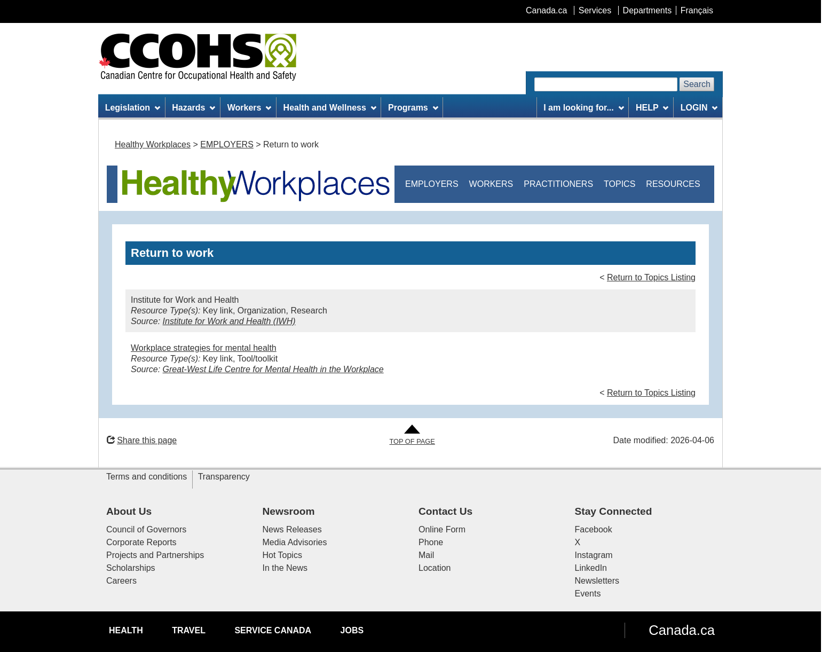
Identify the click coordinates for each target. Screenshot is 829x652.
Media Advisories (295, 542)
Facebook (593, 529)
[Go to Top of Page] (412, 435)
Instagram (594, 555)
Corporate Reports (141, 542)
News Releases (292, 529)
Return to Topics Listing (651, 277)
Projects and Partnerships (155, 555)
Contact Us (445, 511)
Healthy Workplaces (153, 144)
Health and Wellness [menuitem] (329, 107)
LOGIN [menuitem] (699, 107)
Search (696, 84)
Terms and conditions (146, 476)
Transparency (224, 476)
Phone (431, 542)
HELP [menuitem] (652, 107)
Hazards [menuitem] (193, 107)
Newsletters (597, 580)
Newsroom (289, 511)
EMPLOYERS (227, 144)
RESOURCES (673, 183)
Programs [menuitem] (413, 107)
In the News (285, 567)
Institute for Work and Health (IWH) (229, 321)
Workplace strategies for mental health (204, 347)
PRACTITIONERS (558, 183)
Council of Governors (146, 529)
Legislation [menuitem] (132, 107)
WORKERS (491, 183)
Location (435, 567)
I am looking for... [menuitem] (583, 107)
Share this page (142, 440)
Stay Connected (613, 511)
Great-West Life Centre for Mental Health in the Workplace (273, 369)
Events (588, 593)
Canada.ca (682, 630)
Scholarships (130, 567)
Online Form (442, 529)
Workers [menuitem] (249, 107)
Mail (426, 555)
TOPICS (619, 183)
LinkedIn (591, 567)
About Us (129, 511)
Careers (121, 580)
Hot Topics (282, 555)
